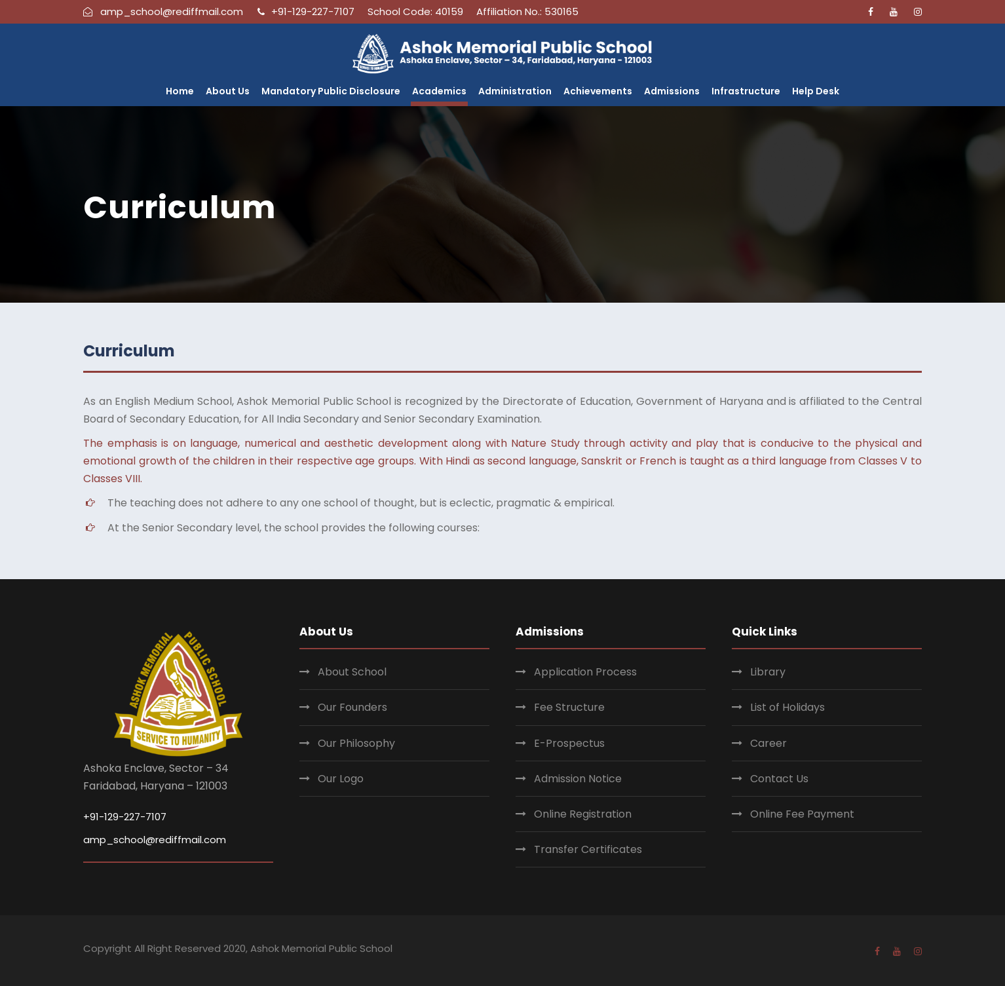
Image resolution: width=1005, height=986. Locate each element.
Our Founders (352, 707)
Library (768, 671)
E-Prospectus (569, 743)
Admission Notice (578, 778)
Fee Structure (569, 707)
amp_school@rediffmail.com (154, 839)
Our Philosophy (356, 743)
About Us (228, 91)
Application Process (585, 671)
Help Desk (815, 91)
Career (768, 743)
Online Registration (583, 814)
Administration (515, 91)
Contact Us (779, 778)
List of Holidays (787, 707)
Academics (439, 91)
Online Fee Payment (802, 814)
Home (180, 91)
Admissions (672, 91)
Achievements (597, 91)
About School (352, 671)
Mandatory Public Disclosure (330, 91)
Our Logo (341, 778)
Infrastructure (745, 91)
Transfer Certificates (588, 849)
